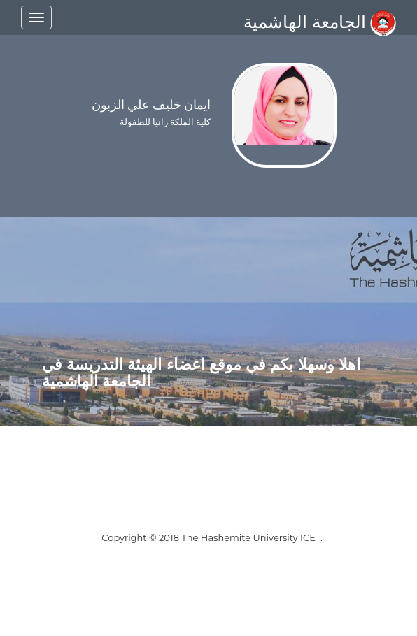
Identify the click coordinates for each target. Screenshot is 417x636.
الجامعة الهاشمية (319, 21)
